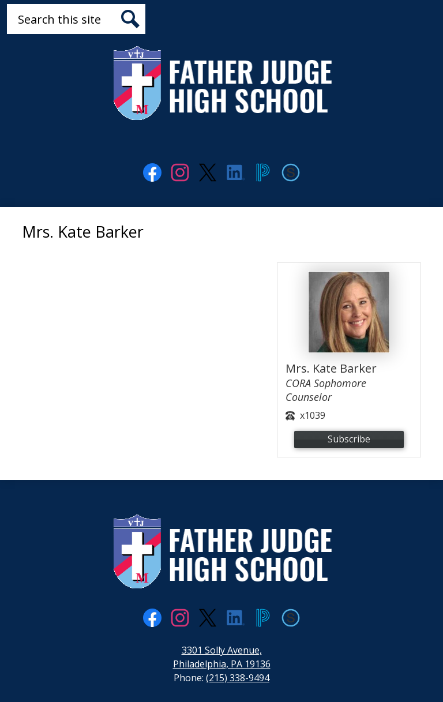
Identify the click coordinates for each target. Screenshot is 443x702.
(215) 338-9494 (237, 677)
